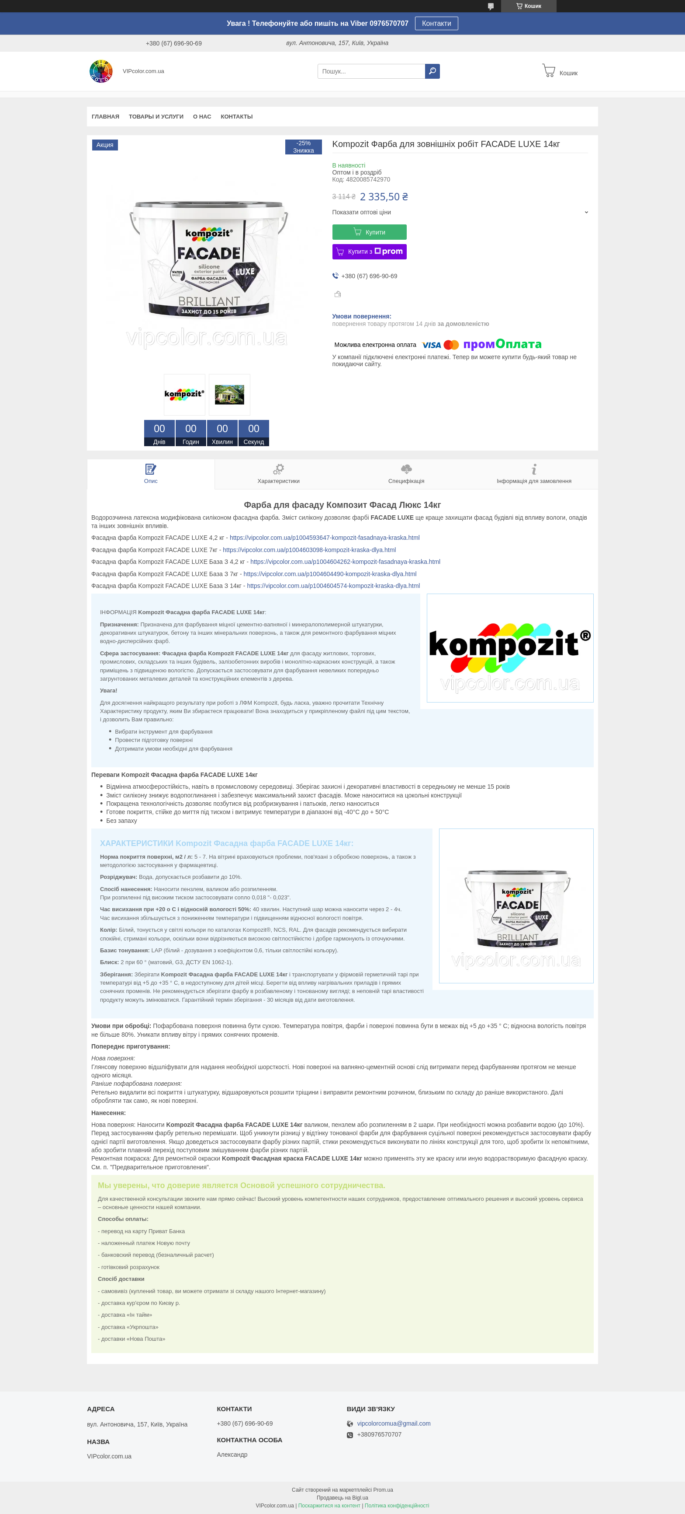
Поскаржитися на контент (329, 1506)
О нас (202, 116)
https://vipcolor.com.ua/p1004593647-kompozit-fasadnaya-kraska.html (325, 537)
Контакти (436, 23)
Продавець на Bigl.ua (342, 1498)
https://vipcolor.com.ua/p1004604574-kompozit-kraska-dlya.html (333, 585)
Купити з (375, 251)
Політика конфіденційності (397, 1506)
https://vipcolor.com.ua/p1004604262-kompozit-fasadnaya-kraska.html (345, 561)
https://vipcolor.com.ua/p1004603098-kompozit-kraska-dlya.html (309, 549)
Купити (375, 232)
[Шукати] (432, 71)
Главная (105, 116)
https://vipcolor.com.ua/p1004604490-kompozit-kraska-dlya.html (330, 573)
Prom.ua (383, 1490)
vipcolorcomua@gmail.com (394, 1423)
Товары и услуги (156, 116)
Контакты (237, 116)
